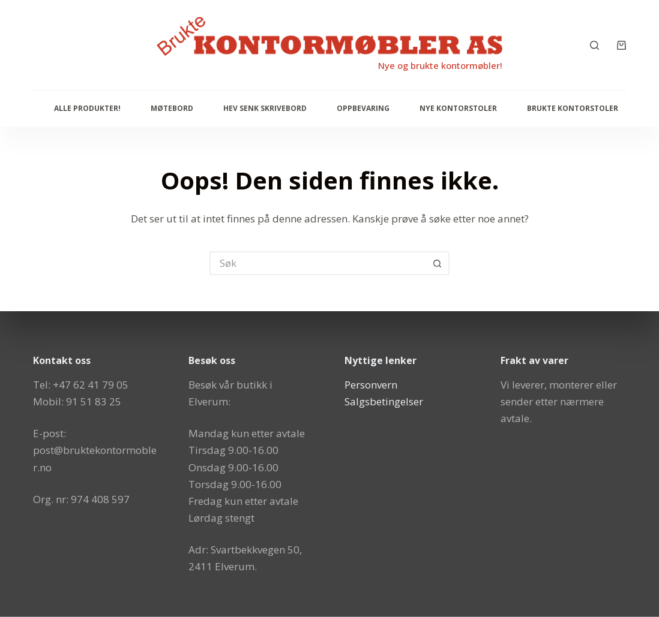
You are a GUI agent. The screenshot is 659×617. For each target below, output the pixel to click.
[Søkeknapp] (438, 263)
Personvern (371, 385)
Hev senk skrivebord (265, 108)
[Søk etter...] (317, 263)
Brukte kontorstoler (572, 108)
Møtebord (172, 108)
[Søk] (594, 45)
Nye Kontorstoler (458, 108)
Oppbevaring (363, 108)
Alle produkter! (87, 108)
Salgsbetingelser (384, 401)
